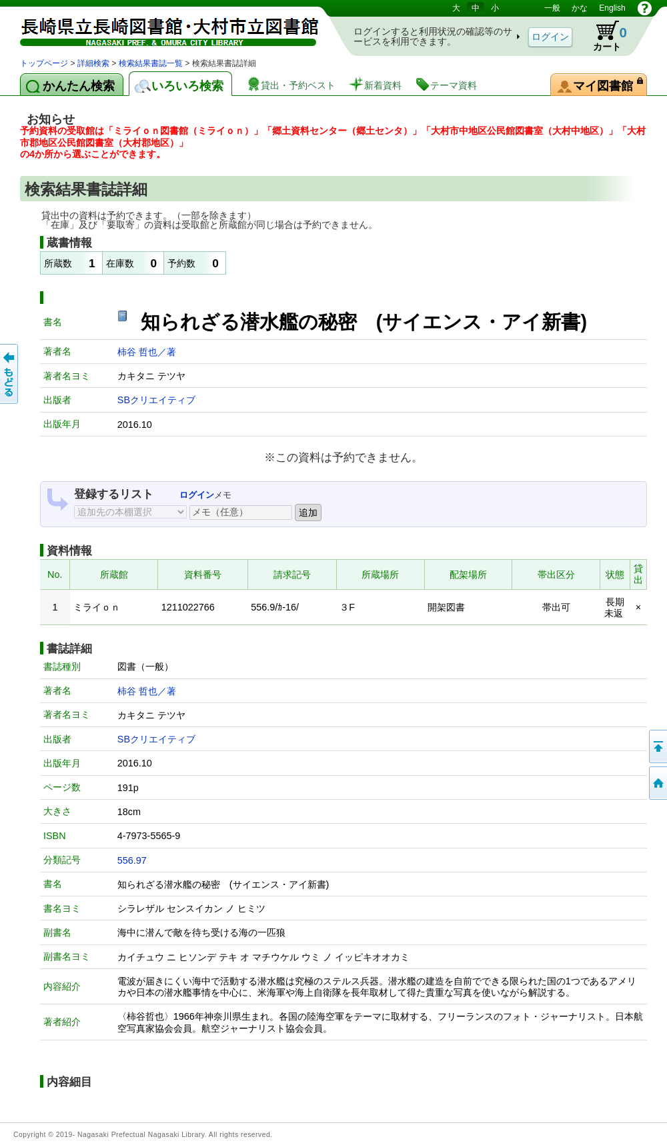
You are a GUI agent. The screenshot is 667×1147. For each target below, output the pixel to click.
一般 (552, 8)
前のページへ (10, 374)
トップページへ (657, 783)
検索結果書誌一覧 (151, 63)
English (612, 8)
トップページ (44, 63)
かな (580, 8)
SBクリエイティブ (156, 400)
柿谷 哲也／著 (146, 352)
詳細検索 (93, 63)
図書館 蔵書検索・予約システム (160, 28)
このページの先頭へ (657, 746)
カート (603, 36)
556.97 (132, 860)
